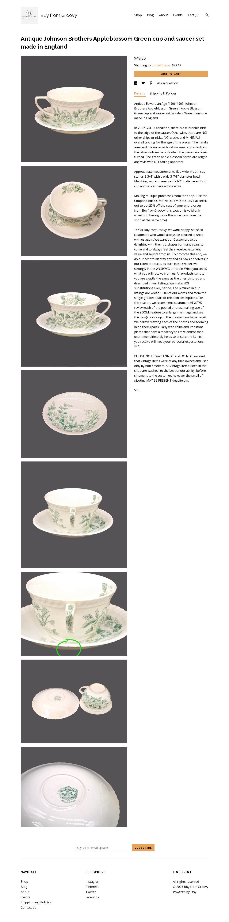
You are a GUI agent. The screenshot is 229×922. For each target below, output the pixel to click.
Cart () (193, 15)
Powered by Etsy (184, 892)
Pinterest (92, 887)
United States (161, 65)
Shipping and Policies (36, 902)
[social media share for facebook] (136, 83)
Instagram (93, 881)
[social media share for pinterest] (151, 83)
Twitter (91, 892)
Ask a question (167, 83)
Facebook (92, 897)
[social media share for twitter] (144, 83)
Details (140, 93)
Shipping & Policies (163, 93)
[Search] (207, 15)
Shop (138, 15)
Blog (150, 15)
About (163, 15)
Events (178, 15)
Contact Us (28, 907)
